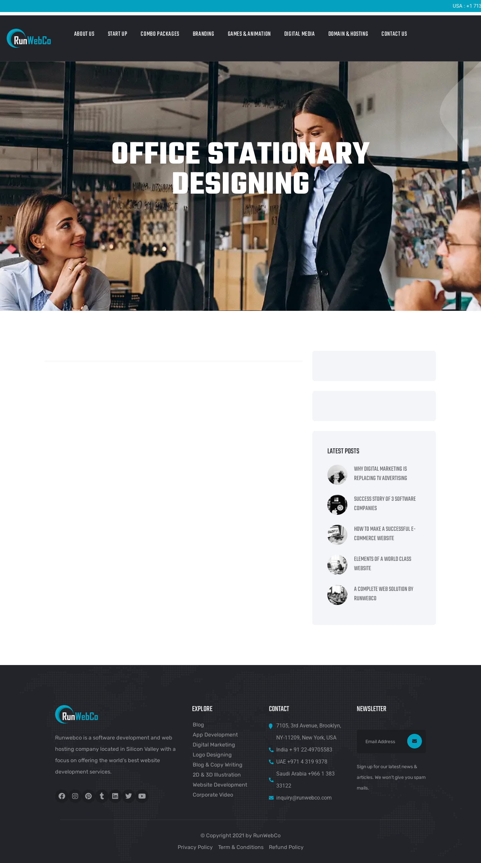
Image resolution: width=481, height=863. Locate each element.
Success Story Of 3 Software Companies (385, 504)
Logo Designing (212, 754)
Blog (198, 724)
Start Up (118, 34)
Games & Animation (249, 34)
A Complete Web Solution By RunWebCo (383, 594)
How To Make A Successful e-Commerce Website (385, 534)
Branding (203, 34)
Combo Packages (160, 34)
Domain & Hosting (348, 34)
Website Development (220, 785)
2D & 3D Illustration (217, 775)
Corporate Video (213, 795)
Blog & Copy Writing (218, 765)
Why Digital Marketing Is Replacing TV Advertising (380, 474)
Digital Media (299, 34)
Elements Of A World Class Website (382, 564)
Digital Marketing (214, 744)
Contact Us (394, 34)
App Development (215, 734)
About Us (84, 34)
